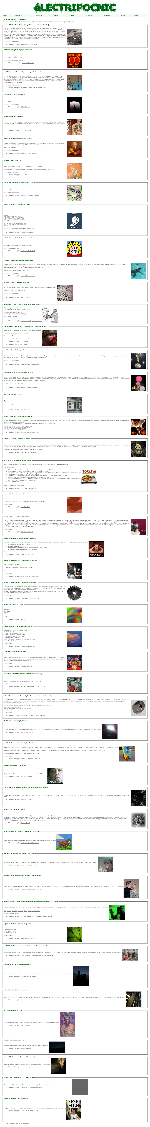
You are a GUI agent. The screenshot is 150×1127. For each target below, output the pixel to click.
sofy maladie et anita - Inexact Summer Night (33, 87)
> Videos (55, 15)
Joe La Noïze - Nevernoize (28, 277)
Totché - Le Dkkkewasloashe (28, 489)
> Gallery (39, 15)
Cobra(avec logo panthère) (11, 887)
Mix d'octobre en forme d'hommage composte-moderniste (36, 917)
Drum (25, 912)
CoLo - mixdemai (25, 1026)
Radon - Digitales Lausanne (28, 453)
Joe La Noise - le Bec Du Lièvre (29, 866)
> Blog (123, 15)
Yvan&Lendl (19, 60)
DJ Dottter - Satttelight (27, 667)
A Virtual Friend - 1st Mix (27, 233)
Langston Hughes (55, 908)
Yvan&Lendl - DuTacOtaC (28, 252)
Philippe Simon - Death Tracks (29, 44)
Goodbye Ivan (116, 701)
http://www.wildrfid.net (10, 147)
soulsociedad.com (19, 291)
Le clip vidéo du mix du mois (20, 271)
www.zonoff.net (18, 754)
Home (5, 15)
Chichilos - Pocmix (26, 800)
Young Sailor (20, 912)
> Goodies (89, 15)
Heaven (9, 912)
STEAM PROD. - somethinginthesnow (31, 1089)
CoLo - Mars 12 (25, 175)
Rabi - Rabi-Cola (25, 508)
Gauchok (16, 915)
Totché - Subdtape (26, 130)
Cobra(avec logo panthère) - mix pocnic (31, 890)
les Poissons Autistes (70, 701)
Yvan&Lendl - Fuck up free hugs (29, 1112)
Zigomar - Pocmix (25, 824)
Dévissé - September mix (27, 647)
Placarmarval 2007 (26, 1125)
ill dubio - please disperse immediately (31, 322)
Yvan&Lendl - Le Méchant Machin (30, 844)
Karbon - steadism (26, 1049)
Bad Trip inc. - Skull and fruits (29, 153)
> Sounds (71, 15)
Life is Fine (14, 912)
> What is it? (18, 15)
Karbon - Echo (25, 621)
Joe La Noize (7, 566)
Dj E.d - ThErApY (25, 107)
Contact (136, 15)
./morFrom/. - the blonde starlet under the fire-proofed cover (37, 956)
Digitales (14, 450)
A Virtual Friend (29, 229)
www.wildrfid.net (8, 754)
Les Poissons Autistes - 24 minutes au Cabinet (33, 716)
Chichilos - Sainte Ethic (27, 1001)
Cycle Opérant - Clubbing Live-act (30, 599)
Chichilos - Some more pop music (30, 195)
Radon (29, 446)
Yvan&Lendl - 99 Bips (28, 63)
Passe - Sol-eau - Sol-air (27, 939)
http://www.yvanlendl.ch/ (39, 841)
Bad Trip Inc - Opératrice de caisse (30, 760)
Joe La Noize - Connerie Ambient (30, 577)
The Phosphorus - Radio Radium (30, 365)
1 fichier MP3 (24, 343)
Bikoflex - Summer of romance (29, 388)
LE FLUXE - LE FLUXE (27, 533)
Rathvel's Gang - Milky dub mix (29, 433)
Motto (5, 912)
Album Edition (23, 345)
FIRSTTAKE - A (25, 410)
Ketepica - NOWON (26, 298)
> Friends (107, 15)
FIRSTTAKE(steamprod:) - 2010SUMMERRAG (34, 688)
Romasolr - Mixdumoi (26, 778)
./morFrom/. (26, 954)
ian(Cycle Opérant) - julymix (28, 978)
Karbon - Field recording (27, 733)
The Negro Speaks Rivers (34, 912)
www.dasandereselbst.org (31, 754)
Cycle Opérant (55, 588)
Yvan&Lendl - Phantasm (27, 556)
